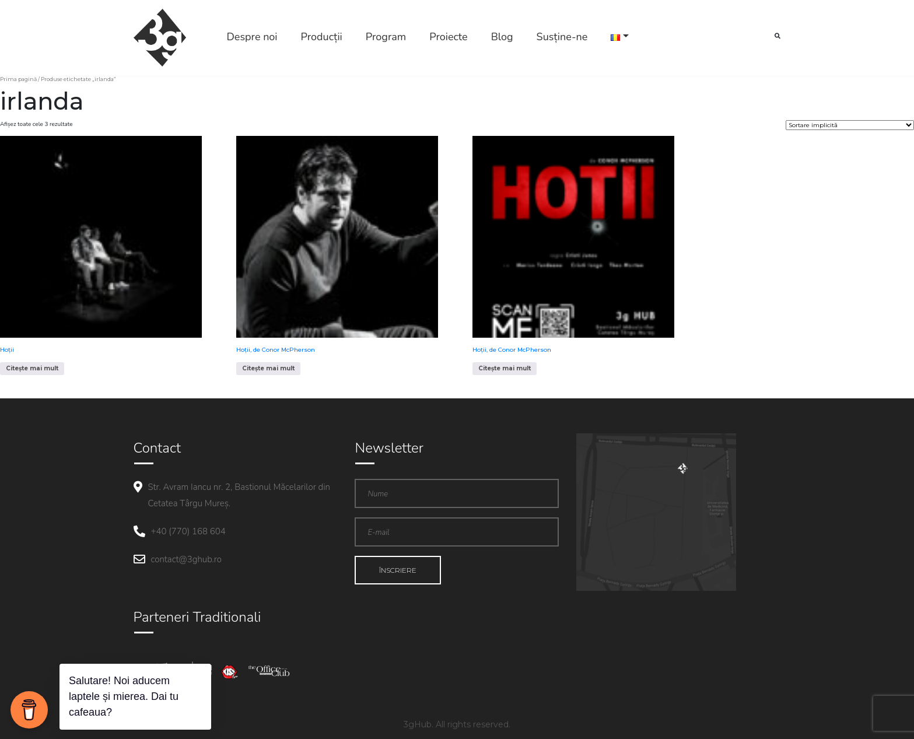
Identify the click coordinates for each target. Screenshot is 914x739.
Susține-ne (562, 37)
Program (386, 37)
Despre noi (252, 37)
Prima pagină (18, 79)
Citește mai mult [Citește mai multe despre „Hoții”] (32, 368)
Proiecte (448, 37)
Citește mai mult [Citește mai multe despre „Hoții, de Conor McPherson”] (268, 368)
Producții (321, 37)
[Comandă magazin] (850, 125)
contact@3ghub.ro (186, 559)
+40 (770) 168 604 (188, 531)
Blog (502, 37)
